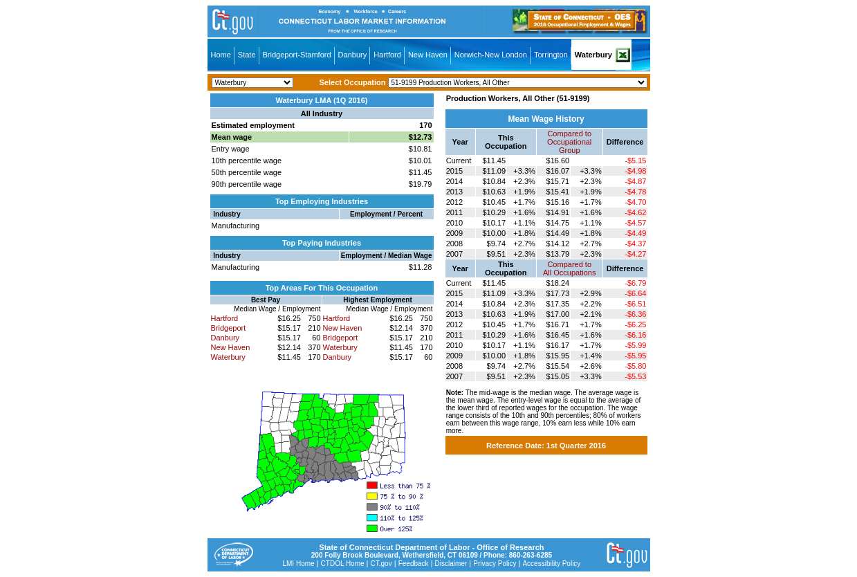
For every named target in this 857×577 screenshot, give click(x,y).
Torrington (551, 55)
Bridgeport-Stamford (297, 55)
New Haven (428, 55)
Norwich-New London (490, 55)
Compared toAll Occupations (569, 268)
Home (221, 55)
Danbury (352, 55)
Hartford (387, 55)
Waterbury (593, 55)
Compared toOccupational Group (569, 141)
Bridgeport (228, 328)
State (247, 55)
